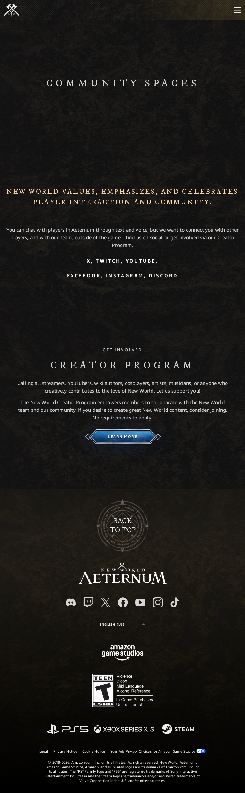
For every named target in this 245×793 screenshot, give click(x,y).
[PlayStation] (67, 729)
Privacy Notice (65, 751)
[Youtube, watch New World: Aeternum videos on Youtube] (140, 602)
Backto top (123, 526)
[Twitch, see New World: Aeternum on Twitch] (88, 602)
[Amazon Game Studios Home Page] (122, 653)
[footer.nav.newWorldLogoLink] (123, 582)
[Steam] (179, 729)
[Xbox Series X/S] (124, 729)
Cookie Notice (93, 751)
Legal (43, 751)
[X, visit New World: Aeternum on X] (105, 602)
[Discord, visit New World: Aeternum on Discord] (71, 602)
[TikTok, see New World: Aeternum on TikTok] (174, 602)
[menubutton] (237, 10)
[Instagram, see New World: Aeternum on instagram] (158, 602)
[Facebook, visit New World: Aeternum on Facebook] (123, 602)
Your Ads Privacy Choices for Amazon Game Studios (158, 751)
